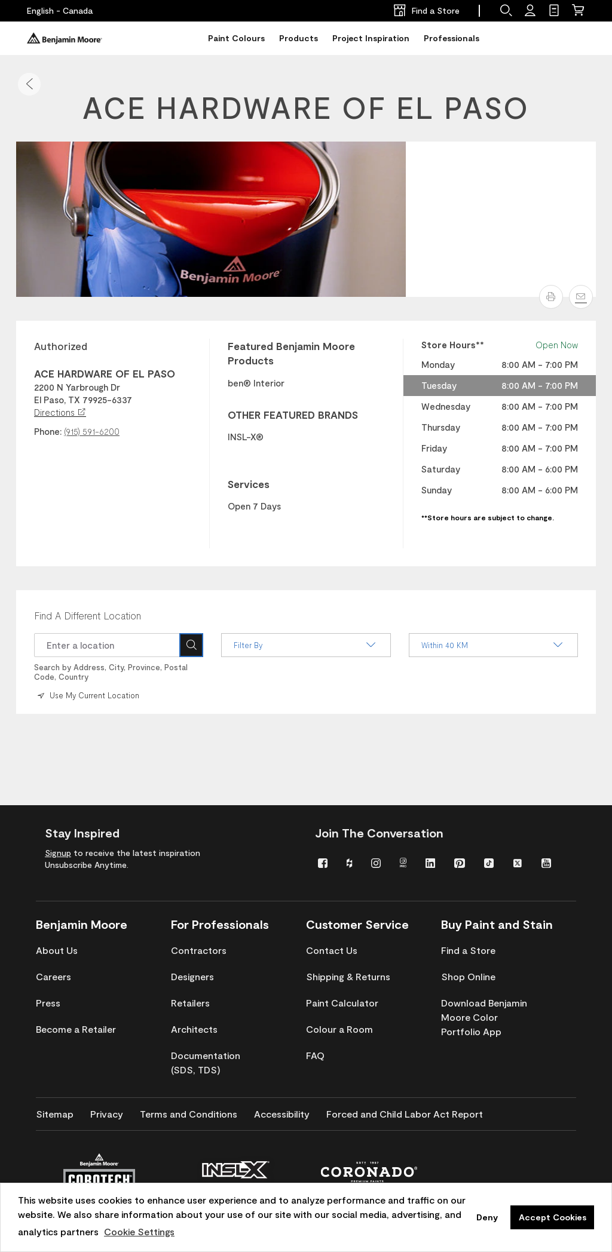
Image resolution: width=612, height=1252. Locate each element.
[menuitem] (323, 862)
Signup (58, 853)
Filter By (306, 645)
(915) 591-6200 (92, 431)
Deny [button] (487, 1217)
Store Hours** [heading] (452, 344)
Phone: (48, 431)
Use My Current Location (87, 695)
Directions (60, 412)
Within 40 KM (493, 645)
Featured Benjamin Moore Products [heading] (291, 353)
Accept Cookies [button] (552, 1217)
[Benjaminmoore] (64, 38)
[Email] (581, 297)
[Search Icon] (191, 645)
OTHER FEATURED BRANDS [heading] (293, 415)
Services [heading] (249, 484)
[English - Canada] (60, 11)
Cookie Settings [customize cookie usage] (139, 1231)
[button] (29, 84)
